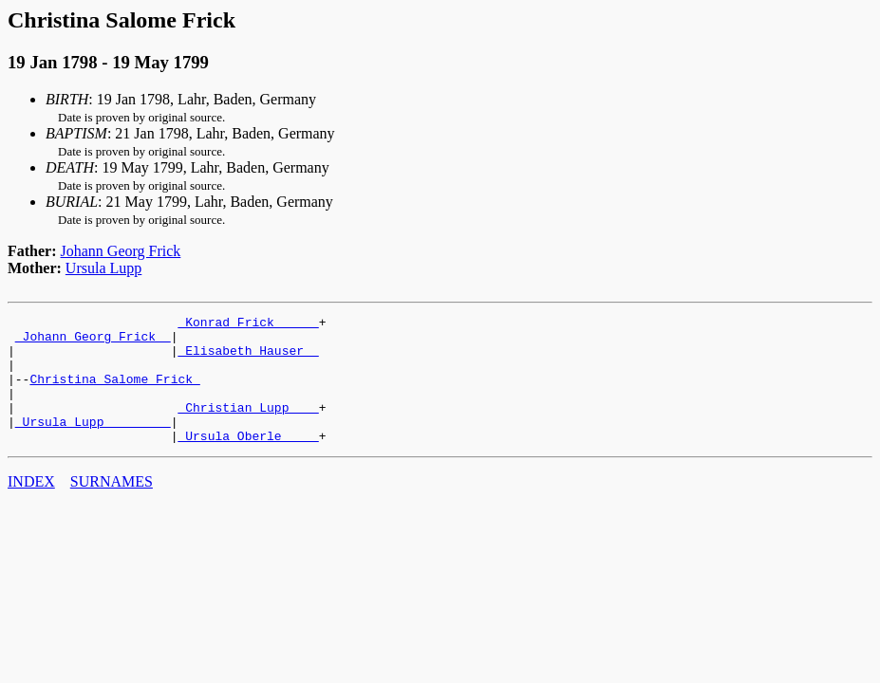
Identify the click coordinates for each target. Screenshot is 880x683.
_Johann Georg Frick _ (93, 341)
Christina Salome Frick (114, 392)
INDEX (31, 507)
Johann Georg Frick (121, 251)
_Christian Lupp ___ (248, 426)
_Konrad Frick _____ (248, 324)
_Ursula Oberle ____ (248, 461)
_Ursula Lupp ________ (93, 443)
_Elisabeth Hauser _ (248, 358)
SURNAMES (111, 507)
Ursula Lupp (103, 268)
